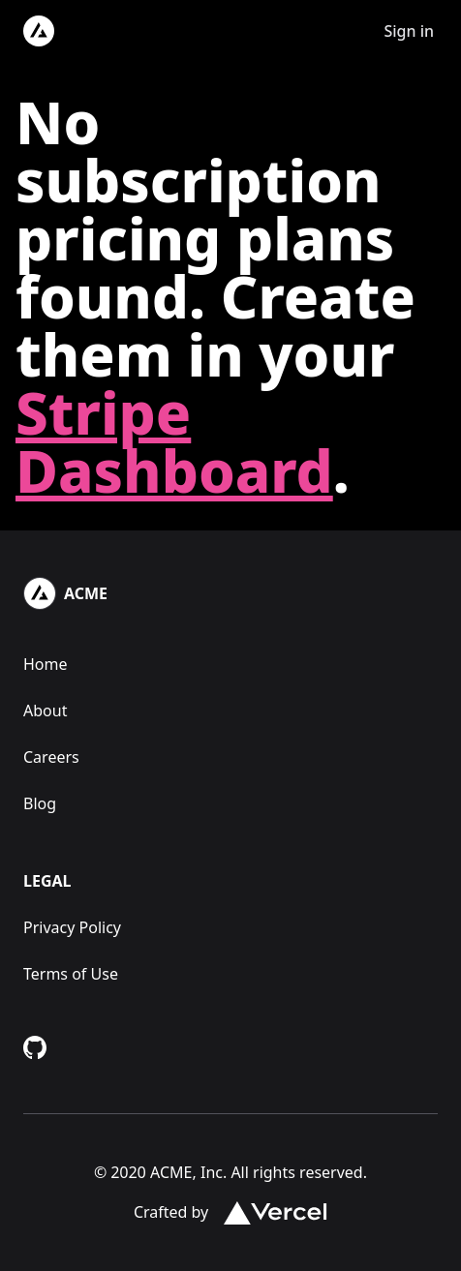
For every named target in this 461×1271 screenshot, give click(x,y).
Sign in (409, 31)
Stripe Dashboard (174, 441)
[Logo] (38, 30)
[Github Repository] (34, 1047)
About (45, 710)
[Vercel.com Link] (267, 1212)
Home (45, 664)
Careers (51, 757)
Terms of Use (70, 973)
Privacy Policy (72, 927)
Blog (39, 803)
